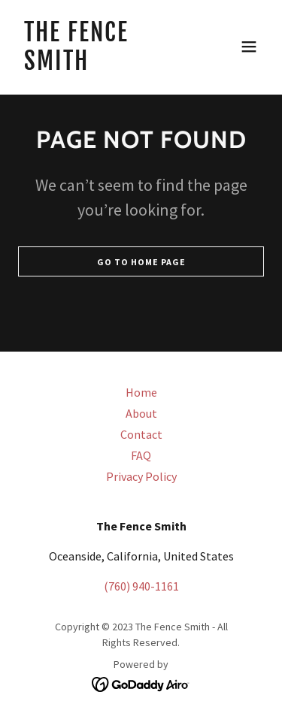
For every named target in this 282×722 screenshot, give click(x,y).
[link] (104, 65)
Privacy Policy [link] (141, 476)
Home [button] (141, 392)
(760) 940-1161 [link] (141, 586)
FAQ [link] (141, 455)
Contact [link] (141, 434)
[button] (249, 47)
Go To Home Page (141, 261)
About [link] (141, 413)
